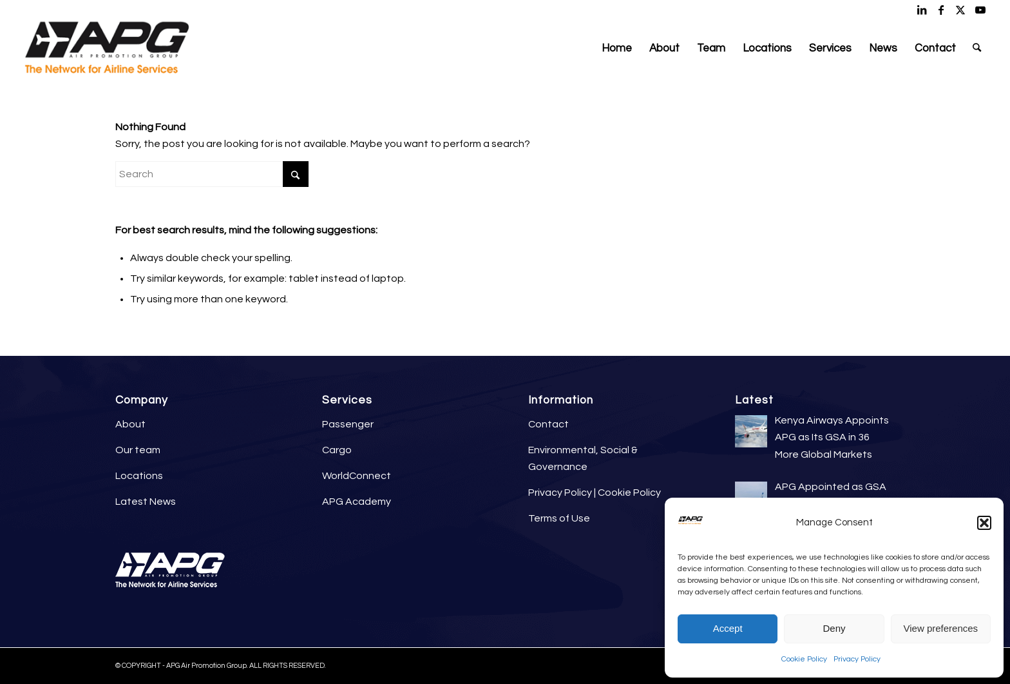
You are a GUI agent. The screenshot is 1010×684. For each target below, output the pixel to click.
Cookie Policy (804, 659)
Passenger (348, 424)
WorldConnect (356, 476)
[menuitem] (616, 48)
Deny (834, 628)
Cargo (337, 450)
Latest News (145, 501)
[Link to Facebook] (941, 9)
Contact (548, 424)
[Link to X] (960, 9)
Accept (728, 628)
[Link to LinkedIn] (922, 9)
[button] (984, 522)
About (130, 424)
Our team (137, 450)
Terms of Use (559, 518)
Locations (139, 476)
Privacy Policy (857, 659)
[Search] (976, 48)
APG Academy (356, 501)
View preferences (941, 628)
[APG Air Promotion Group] (106, 48)
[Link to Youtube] (980, 9)
